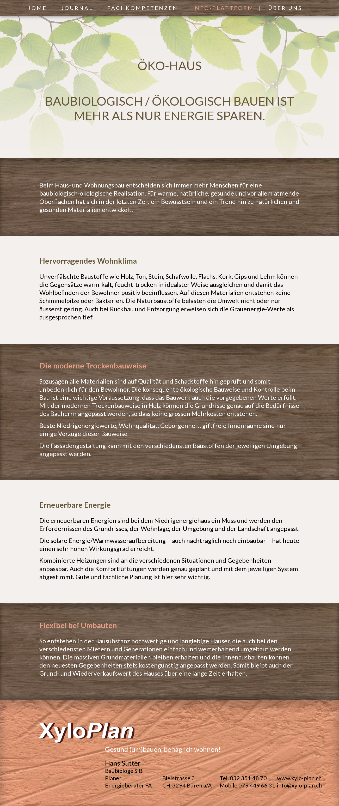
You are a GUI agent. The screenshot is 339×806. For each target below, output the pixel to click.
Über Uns (285, 8)
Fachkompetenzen (142, 8)
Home (36, 8)
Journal (77, 8)
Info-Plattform (223, 8)
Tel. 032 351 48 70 (243, 778)
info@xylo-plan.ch (299, 785)
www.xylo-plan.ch (299, 778)
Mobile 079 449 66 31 (247, 785)
